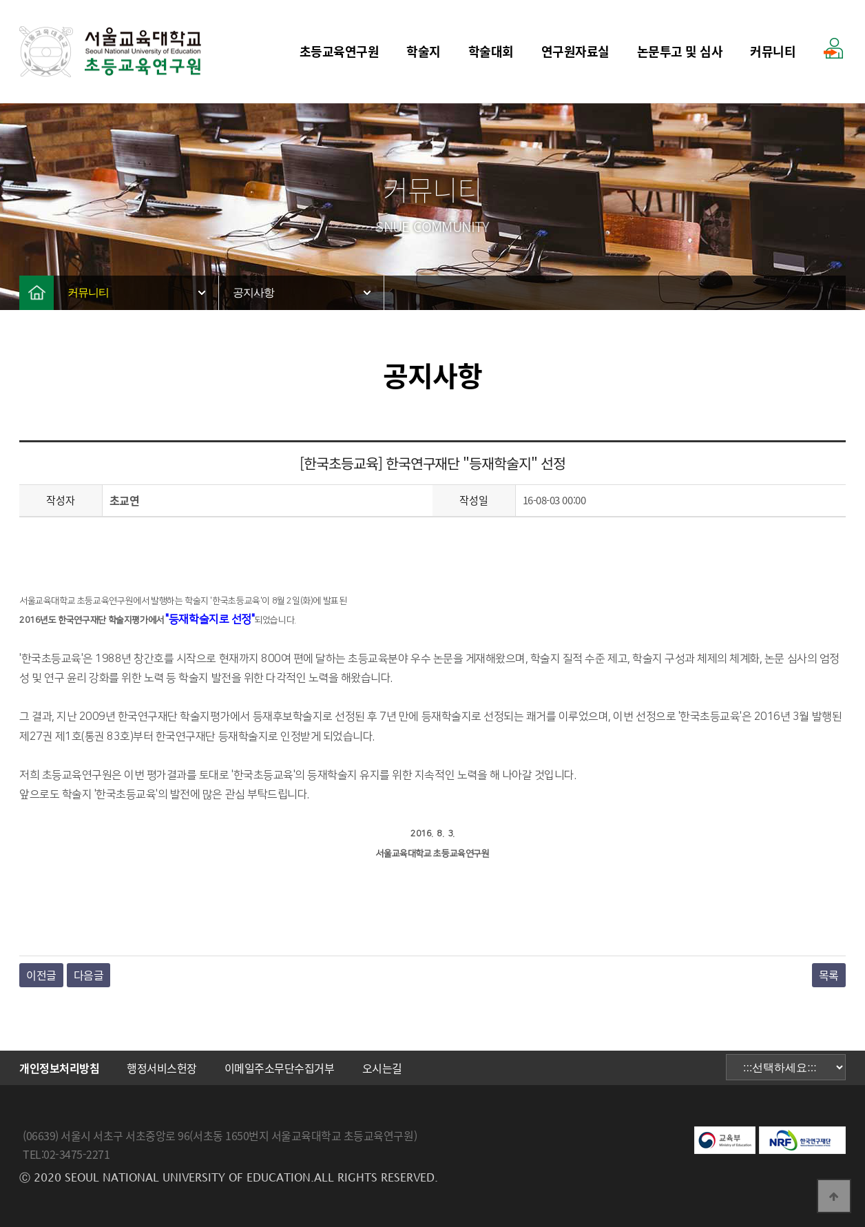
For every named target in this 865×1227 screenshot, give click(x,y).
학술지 (423, 51)
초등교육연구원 (339, 51)
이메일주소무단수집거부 (280, 1068)
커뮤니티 (772, 51)
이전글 (41, 975)
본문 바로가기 (0, 0)
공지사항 (253, 292)
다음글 (89, 975)
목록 (829, 975)
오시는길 (382, 1068)
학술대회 (491, 51)
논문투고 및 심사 (680, 51)
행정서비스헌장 (162, 1068)
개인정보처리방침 (59, 1068)
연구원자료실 (575, 51)
